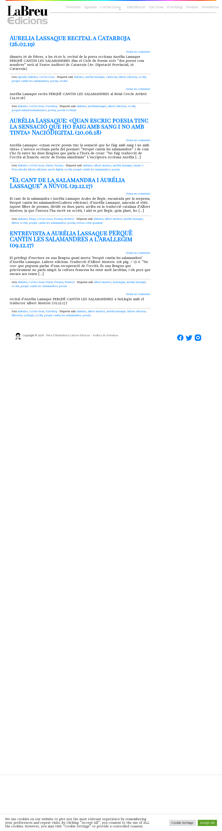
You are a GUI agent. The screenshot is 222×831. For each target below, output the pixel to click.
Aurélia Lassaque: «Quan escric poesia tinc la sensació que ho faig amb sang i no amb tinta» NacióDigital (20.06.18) (79, 126)
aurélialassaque (97, 106)
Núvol (15, 223)
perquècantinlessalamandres (29, 110)
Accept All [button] (207, 822)
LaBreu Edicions (80, 335)
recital (63, 81)
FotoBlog (51, 106)
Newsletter (210, 7)
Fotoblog (175, 7)
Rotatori (69, 219)
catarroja (111, 77)
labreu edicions (128, 77)
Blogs (32, 219)
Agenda (90, 7)
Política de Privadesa (105, 335)
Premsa (192, 7)
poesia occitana (66, 110)
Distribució (136, 7)
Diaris (49, 165)
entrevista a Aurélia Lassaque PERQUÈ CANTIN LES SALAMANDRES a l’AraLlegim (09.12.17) (71, 239)
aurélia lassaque (95, 77)
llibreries (17, 315)
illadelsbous (62, 335)
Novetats (73, 7)
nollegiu (29, 315)
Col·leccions (110, 7)
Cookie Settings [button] (182, 822)
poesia (54, 81)
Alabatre (33, 77)
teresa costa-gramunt (90, 223)
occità (142, 77)
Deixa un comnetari (138, 51)
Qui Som (156, 7)
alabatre (79, 77)
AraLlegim (119, 282)
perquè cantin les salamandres (30, 81)
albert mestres (102, 165)
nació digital (55, 169)
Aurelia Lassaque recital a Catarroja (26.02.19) (70, 41)
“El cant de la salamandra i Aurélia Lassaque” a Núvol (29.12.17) (67, 183)
